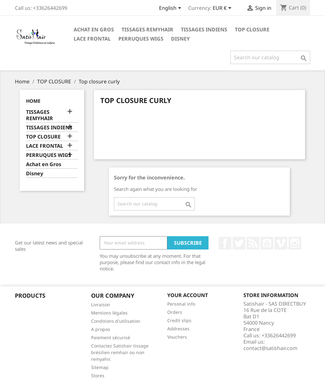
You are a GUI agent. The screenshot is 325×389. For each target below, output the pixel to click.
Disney (180, 38)
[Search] (270, 57)
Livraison (100, 304)
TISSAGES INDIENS (204, 29)
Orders (174, 312)
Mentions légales (109, 313)
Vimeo (281, 243)
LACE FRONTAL (92, 38)
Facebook (225, 243)
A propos (100, 329)
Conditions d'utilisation (115, 321)
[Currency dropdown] (223, 8)
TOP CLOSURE (252, 29)
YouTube (267, 243)
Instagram (295, 243)
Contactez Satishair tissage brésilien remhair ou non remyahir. (120, 352)
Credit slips (179, 320)
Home (33, 101)
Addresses (178, 329)
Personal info (181, 304)
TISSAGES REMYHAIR (147, 29)
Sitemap (100, 367)
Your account (187, 295)
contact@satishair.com (270, 348)
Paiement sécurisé (110, 337)
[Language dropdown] (171, 8)
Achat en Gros (94, 29)
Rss (253, 243)
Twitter (239, 243)
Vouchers (177, 337)
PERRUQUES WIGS (140, 38)
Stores (97, 376)
